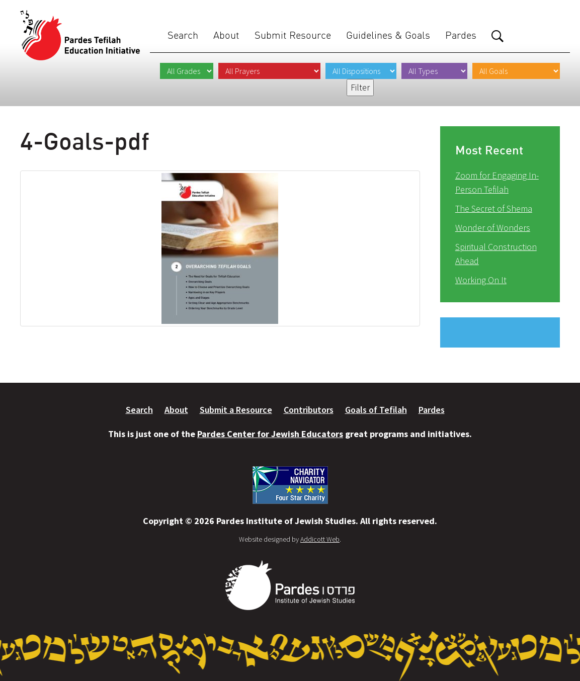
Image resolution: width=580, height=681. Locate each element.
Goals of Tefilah (376, 409)
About (226, 35)
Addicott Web (320, 539)
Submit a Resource (236, 409)
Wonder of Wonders (492, 227)
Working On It (481, 280)
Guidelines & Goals (388, 35)
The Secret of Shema (493, 208)
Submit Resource (293, 35)
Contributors (309, 409)
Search (183, 35)
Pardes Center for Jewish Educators (270, 434)
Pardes (460, 35)
